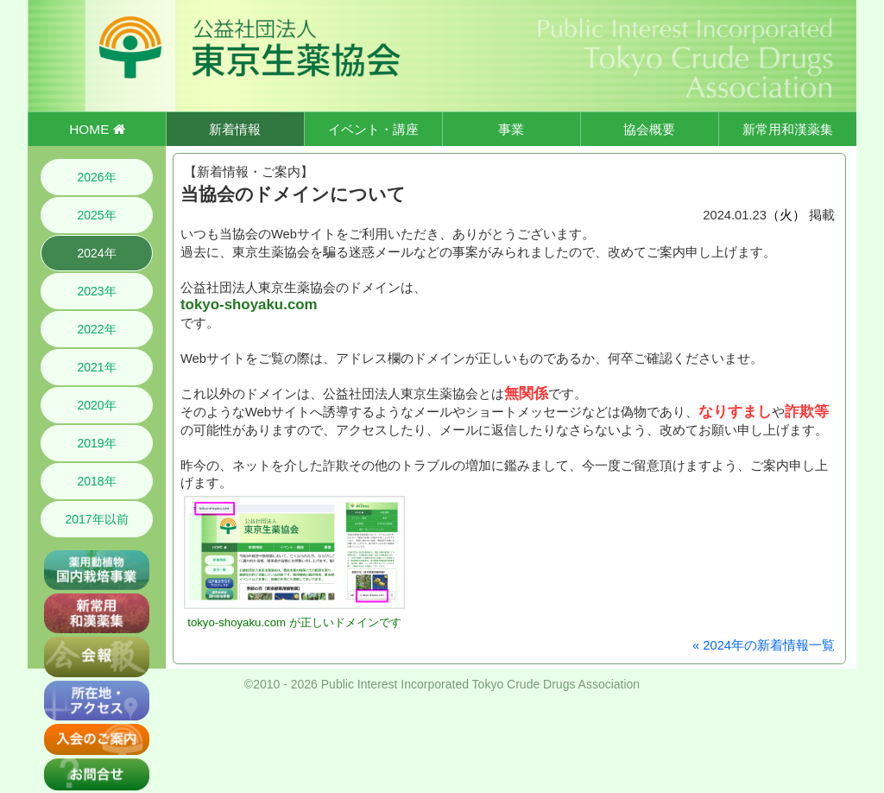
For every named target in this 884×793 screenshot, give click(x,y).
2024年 (96, 253)
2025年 (96, 215)
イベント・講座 (373, 129)
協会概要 (649, 129)
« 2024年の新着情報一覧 (763, 645)
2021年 (96, 367)
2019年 (96, 443)
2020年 (96, 405)
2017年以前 (96, 519)
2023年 (96, 291)
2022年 (96, 329)
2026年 (96, 177)
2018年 (96, 481)
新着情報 (235, 129)
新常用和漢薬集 (787, 129)
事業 (511, 129)
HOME (96, 129)
